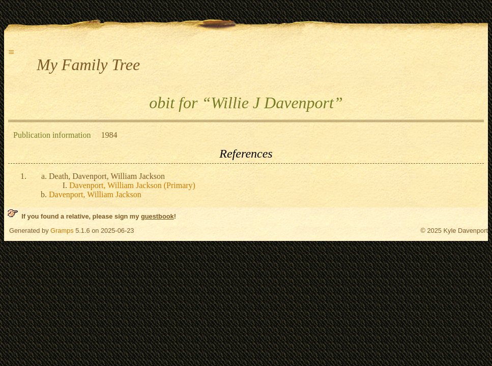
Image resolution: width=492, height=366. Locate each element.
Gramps (62, 230)
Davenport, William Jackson (95, 194)
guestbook (157, 216)
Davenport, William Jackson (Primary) (132, 185)
